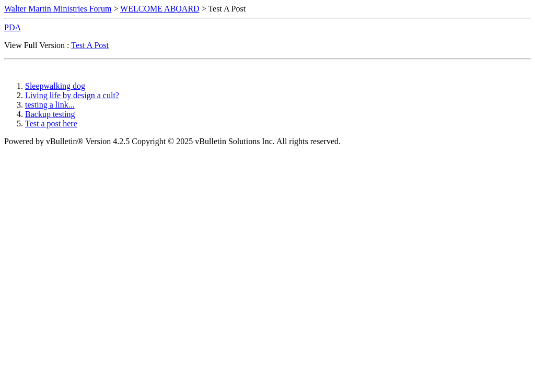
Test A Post (90, 45)
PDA (12, 27)
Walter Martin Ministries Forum (57, 8)
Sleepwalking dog (55, 85)
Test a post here (51, 123)
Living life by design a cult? (72, 95)
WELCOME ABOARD (160, 8)
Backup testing (50, 114)
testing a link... (50, 104)
